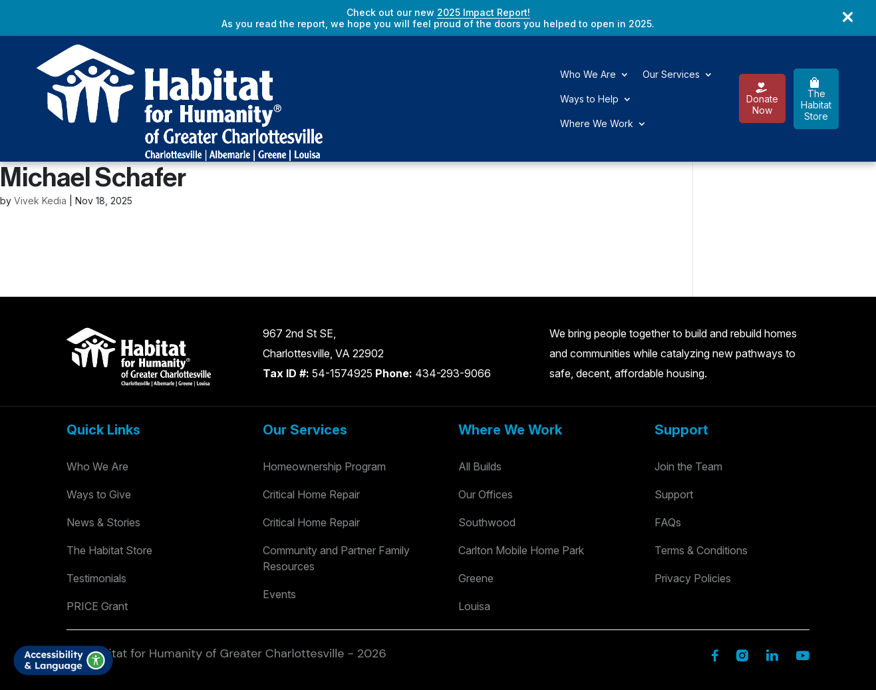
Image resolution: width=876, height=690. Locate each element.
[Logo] (79, 65)
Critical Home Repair (311, 428)
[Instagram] (742, 588)
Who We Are (240, 66)
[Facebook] (714, 588)
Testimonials (96, 512)
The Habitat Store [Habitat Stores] (109, 484)
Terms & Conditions (701, 484)
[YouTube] (802, 588)
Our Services (323, 66)
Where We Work (500, 66)
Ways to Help (407, 66)
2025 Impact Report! (483, 12)
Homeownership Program (324, 400)
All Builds (480, 400)
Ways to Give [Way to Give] (99, 428)
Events (279, 528)
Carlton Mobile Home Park (521, 484)
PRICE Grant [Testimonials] (97, 540)
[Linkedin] (772, 588)
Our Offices (485, 428)
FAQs (668, 456)
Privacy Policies (693, 512)
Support (674, 428)
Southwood (486, 456)
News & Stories (103, 456)
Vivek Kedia (40, 134)
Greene (476, 512)
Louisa (474, 540)
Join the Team (688, 400)
